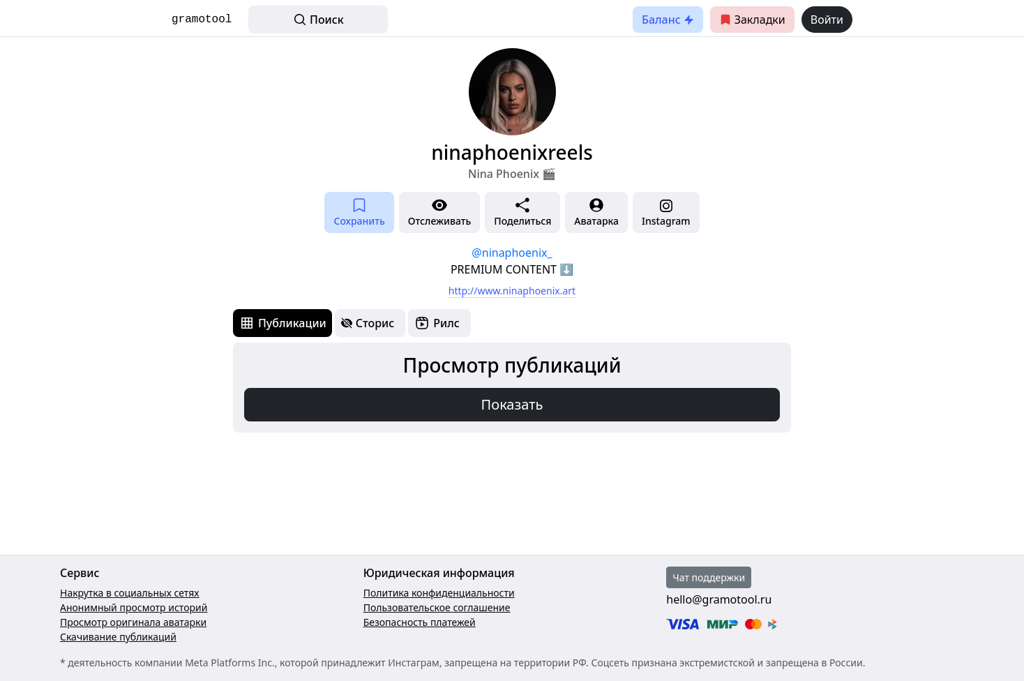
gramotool (202, 19)
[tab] (282, 323)
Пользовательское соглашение (437, 607)
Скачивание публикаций (118, 636)
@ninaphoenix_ (512, 252)
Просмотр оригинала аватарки (133, 622)
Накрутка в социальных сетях (129, 592)
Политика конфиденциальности (439, 592)
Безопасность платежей (419, 622)
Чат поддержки (708, 577)
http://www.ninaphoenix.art (512, 290)
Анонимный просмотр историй (133, 607)
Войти (827, 19)
